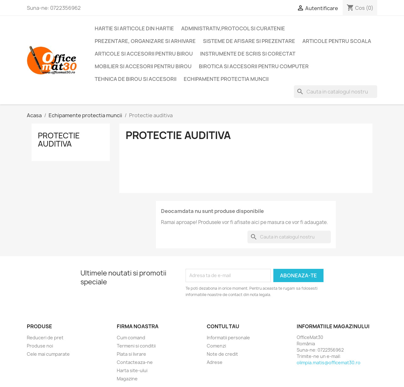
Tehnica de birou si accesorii (135, 79)
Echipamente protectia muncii (226, 79)
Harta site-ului (132, 370)
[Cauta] (335, 91)
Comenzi (216, 346)
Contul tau (223, 326)
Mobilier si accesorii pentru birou (143, 66)
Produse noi (40, 346)
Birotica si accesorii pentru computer (254, 66)
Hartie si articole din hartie (134, 28)
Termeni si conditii (136, 346)
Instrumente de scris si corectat (247, 53)
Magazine (127, 379)
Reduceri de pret (45, 338)
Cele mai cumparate (48, 354)
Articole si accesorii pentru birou (144, 53)
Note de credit (222, 354)
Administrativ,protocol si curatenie (233, 28)
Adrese (215, 362)
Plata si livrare (131, 354)
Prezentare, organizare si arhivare (145, 41)
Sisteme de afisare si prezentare (249, 41)
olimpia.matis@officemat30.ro (328, 363)
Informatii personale (228, 338)
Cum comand (131, 338)
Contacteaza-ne (135, 362)
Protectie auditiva (59, 139)
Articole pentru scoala (336, 41)
